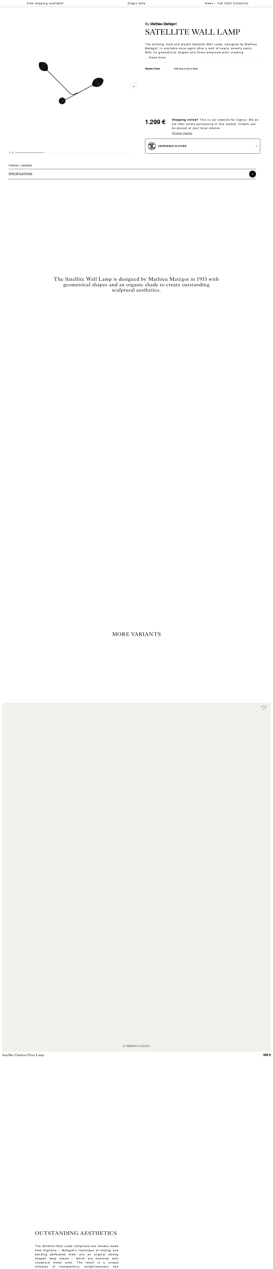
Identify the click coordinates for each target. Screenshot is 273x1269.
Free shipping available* (45, 3)
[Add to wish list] (264, 708)
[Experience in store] (202, 146)
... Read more (155, 57)
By (161, 24)
